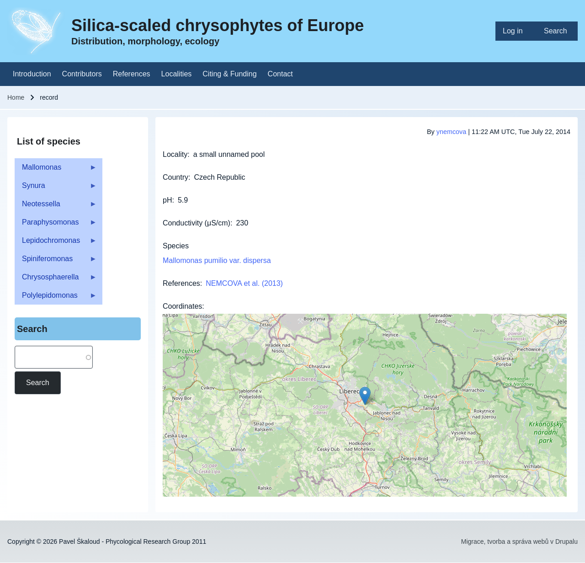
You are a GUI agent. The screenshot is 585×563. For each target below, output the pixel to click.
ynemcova (451, 131)
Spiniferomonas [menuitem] (56, 261)
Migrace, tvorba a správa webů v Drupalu (519, 541)
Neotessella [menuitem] (56, 206)
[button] (365, 395)
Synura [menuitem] (56, 188)
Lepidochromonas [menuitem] (56, 243)
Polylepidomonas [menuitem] (56, 298)
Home (15, 97)
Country (175, 177)
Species (176, 246)
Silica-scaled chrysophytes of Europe (217, 25)
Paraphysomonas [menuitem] (56, 224)
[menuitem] (516, 31)
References (181, 283)
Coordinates (182, 306)
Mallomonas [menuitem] (56, 170)
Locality (175, 154)
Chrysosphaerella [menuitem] (56, 279)
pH (167, 200)
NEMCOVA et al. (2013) (244, 283)
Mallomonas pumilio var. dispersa (217, 260)
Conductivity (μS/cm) (196, 223)
